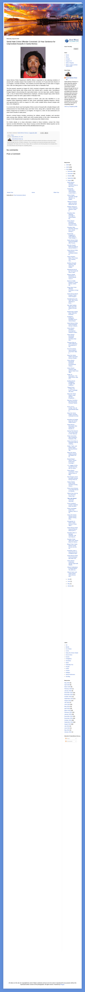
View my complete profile (70, 106)
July (69, 579)
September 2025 (68, 698)
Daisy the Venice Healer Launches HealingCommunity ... (72, 415)
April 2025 (67, 708)
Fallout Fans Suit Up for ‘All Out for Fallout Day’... (72, 495)
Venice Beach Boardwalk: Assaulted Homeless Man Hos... (71, 337)
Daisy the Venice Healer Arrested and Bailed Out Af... (72, 454)
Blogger (62, 984)
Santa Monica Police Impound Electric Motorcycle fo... (72, 529)
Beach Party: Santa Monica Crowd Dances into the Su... (72, 546)
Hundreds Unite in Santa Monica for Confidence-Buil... (72, 552)
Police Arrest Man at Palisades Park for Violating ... (72, 442)
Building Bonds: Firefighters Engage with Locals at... (71, 383)
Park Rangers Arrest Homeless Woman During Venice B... (72, 478)
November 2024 (68, 718)
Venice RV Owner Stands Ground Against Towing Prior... (71, 517)
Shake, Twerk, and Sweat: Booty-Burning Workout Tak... (72, 448)
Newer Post (10, 192)
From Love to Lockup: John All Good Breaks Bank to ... (72, 409)
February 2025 (68, 712)
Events (67, 656)
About (67, 57)
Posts (67, 738)
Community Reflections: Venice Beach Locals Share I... (72, 191)
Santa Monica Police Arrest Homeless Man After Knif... (72, 557)
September (70, 178)
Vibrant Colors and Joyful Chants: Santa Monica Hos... (72, 574)
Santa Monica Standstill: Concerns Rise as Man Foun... (72, 184)
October (70, 175)
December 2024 (68, 716)
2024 (67, 169)
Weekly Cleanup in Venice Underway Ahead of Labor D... (72, 208)
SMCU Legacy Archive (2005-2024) (71, 65)
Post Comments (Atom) (20, 195)
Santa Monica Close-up (32, 8)
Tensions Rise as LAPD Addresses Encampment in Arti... (72, 344)
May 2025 (66, 706)
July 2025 (66, 702)
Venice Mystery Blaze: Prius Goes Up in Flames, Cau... (72, 258)
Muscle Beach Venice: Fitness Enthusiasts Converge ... (71, 461)
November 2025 (68, 694)
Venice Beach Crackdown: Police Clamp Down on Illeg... (72, 472)
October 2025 (67, 696)
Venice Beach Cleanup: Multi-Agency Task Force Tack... (72, 370)
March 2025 (67, 710)
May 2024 (66, 730)
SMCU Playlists (70, 63)
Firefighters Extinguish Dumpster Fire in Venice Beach (72, 319)
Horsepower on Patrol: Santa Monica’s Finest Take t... (72, 523)
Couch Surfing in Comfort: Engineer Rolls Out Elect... (72, 505)
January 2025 (67, 714)
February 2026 (68, 688)
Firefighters (69, 658)
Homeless (68, 660)
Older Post (56, 192)
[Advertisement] (71, 135)
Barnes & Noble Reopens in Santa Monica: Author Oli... (72, 283)
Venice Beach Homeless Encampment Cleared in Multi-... (72, 330)
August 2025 (67, 700)
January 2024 (67, 732)
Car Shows (69, 649)
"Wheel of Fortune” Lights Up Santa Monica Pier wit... (72, 203)
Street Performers (70, 674)
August (69, 180)
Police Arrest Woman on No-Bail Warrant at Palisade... (72, 490)
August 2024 (67, 724)
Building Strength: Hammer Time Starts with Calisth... (71, 265)
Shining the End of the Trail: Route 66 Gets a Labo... (72, 271)
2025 (67, 167)
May (69, 583)
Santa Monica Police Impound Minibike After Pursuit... (72, 242)
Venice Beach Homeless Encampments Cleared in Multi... (72, 223)
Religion (68, 672)
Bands (67, 647)
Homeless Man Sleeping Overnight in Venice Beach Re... (71, 215)
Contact (68, 59)
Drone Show (69, 654)
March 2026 (67, 686)
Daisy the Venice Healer (72, 653)
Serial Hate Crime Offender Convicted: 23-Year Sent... (72, 289)
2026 (67, 164)
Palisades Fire (69, 664)
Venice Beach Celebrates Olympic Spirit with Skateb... (72, 563)
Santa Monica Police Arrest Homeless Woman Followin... (72, 325)
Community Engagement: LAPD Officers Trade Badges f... (72, 236)
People (68, 666)
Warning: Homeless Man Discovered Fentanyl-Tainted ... (72, 402)
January (70, 586)
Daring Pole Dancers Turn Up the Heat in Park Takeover (72, 432)
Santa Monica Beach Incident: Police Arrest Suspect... (72, 295)
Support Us (69, 61)
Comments (68, 741)
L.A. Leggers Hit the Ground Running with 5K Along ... (72, 467)
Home (33, 192)
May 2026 (66, 682)
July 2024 (66, 726)
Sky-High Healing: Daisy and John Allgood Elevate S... (72, 307)
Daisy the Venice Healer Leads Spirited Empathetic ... (71, 396)
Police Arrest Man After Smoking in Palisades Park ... (72, 437)
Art (66, 645)
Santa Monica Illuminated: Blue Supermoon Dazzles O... (72, 426)
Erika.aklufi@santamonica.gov (35, 125)
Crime (67, 651)
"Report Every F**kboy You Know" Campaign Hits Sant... (72, 389)
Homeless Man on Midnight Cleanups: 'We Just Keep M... (72, 535)
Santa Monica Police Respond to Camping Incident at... (72, 252)
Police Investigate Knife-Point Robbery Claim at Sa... (72, 510)
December (70, 171)
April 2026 (67, 684)
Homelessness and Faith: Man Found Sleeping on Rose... (72, 301)
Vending (68, 676)
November (70, 173)
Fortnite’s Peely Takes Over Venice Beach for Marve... (72, 541)
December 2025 (68, 692)
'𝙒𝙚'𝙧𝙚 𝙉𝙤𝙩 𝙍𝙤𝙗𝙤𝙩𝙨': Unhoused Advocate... (72, 500)
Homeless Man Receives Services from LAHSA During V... (72, 229)
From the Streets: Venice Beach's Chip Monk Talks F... (72, 351)
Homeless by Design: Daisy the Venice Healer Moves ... (72, 421)
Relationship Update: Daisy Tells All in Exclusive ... (72, 313)
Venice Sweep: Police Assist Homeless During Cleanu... (72, 484)
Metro (67, 662)
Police (12, 135)
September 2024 (68, 722)
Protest (68, 670)
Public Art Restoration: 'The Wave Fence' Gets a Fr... (72, 376)
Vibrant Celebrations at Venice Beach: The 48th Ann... (72, 569)
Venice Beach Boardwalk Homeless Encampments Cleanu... (71, 363)
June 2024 (67, 728)
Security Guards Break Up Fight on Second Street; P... (72, 247)
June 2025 (67, 704)
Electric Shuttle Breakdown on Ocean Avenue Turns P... (71, 276)
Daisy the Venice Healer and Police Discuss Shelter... (72, 357)
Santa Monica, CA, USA (17, 136)
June (69, 581)
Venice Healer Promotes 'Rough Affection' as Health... (72, 197)
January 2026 (67, 690)
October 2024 (67, 720)
